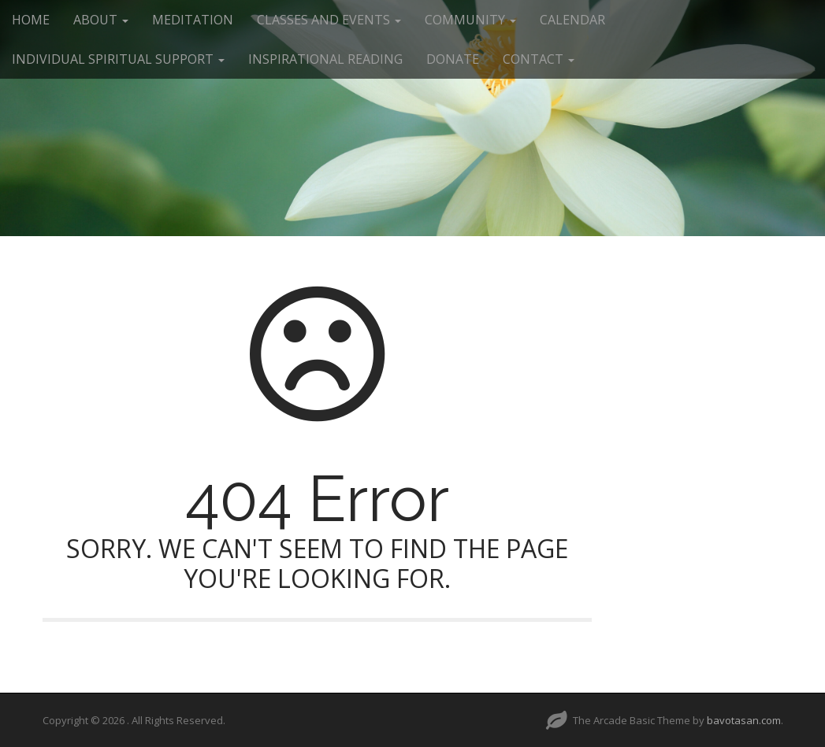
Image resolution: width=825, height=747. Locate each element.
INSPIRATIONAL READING (325, 59)
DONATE (452, 59)
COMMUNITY (470, 19)
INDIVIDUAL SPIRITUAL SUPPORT (118, 59)
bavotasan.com (744, 720)
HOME (31, 19)
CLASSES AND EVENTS (329, 19)
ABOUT (100, 19)
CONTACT (538, 59)
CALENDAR (572, 19)
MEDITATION (192, 19)
